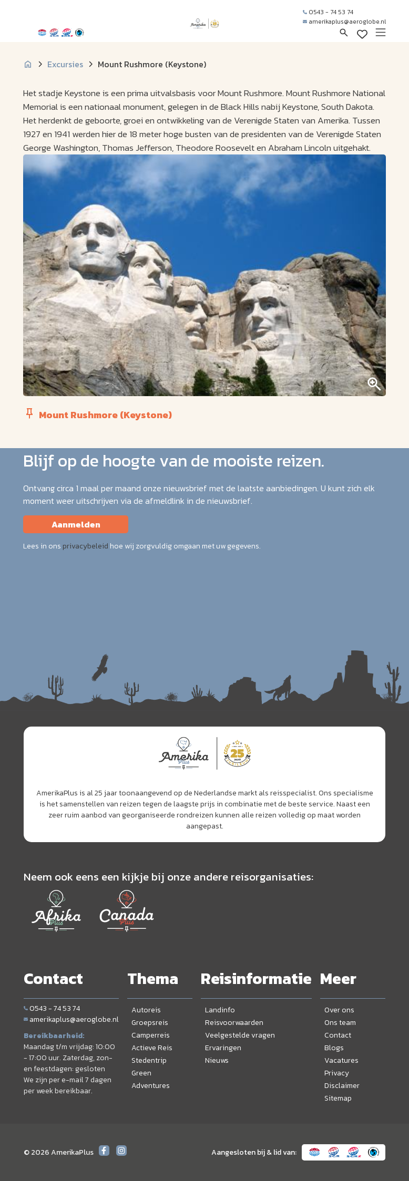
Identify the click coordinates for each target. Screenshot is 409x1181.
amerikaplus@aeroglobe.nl (344, 21)
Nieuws (217, 1060)
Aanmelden (76, 524)
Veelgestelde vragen (240, 1035)
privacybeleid (85, 546)
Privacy (336, 1073)
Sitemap (338, 1098)
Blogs (334, 1047)
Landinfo (220, 1010)
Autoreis (146, 1010)
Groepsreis (149, 1022)
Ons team (340, 1022)
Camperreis (150, 1035)
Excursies (65, 64)
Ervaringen (223, 1047)
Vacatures (341, 1060)
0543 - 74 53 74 (328, 12)
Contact (337, 1035)
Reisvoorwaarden (234, 1022)
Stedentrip (149, 1060)
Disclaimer (342, 1085)
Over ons (339, 1010)
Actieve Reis (151, 1047)
